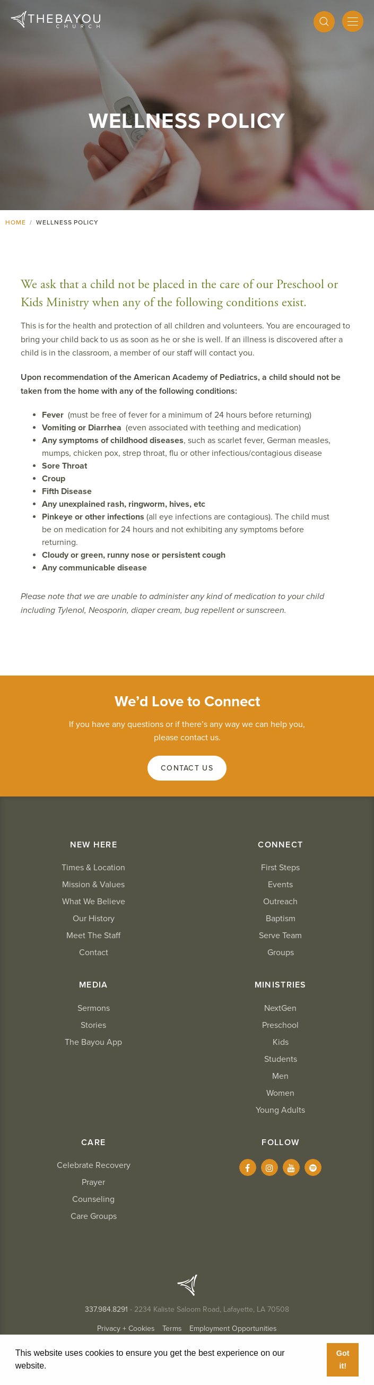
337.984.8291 (106, 1309)
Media (93, 985)
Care (93, 1142)
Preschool (280, 1025)
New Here (93, 844)
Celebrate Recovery (94, 1165)
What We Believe (93, 901)
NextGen (280, 1008)
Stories (93, 1025)
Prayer (93, 1182)
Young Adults (280, 1110)
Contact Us (187, 768)
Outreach (280, 901)
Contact (93, 952)
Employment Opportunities (233, 1328)
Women (280, 1093)
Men (280, 1076)
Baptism (280, 918)
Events (280, 884)
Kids (281, 1042)
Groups (280, 952)
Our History (94, 918)
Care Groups (94, 1216)
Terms (172, 1328)
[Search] (324, 21)
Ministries (281, 985)
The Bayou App (93, 1042)
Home (15, 222)
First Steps (280, 867)
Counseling (93, 1199)
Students (280, 1059)
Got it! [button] (343, 1359)
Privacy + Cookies (126, 1328)
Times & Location (93, 867)
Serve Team (280, 935)
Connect (280, 844)
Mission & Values (93, 884)
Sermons (93, 1008)
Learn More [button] (72, 1365)
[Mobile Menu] (352, 21)
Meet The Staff (93, 935)
